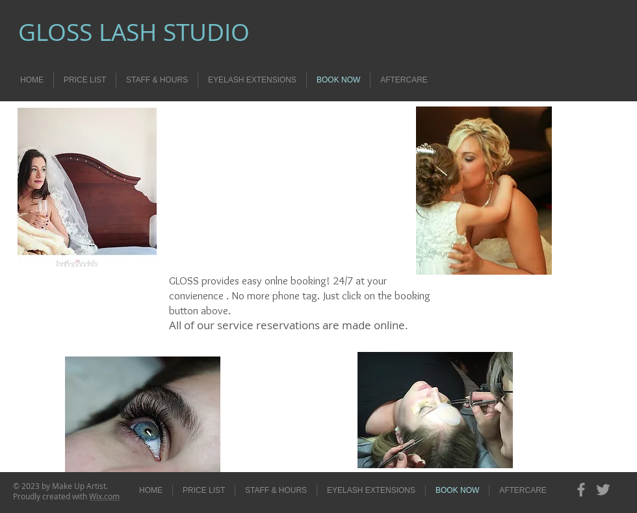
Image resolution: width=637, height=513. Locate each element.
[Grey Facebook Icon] (581, 490)
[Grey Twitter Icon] (603, 490)
